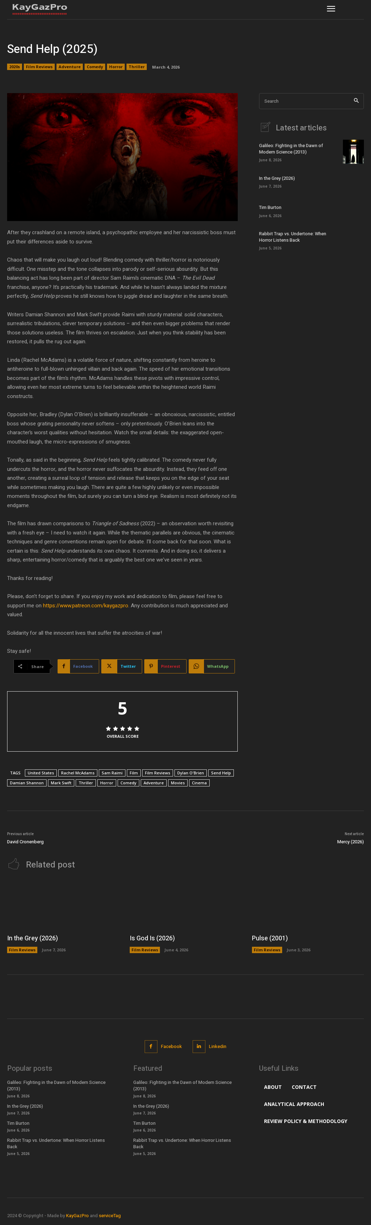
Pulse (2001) (270, 938)
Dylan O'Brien (190, 772)
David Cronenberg (25, 841)
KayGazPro (77, 1215)
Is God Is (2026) (152, 938)
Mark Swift (61, 782)
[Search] (356, 101)
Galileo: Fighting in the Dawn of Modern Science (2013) (291, 148)
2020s (14, 67)
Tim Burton (270, 207)
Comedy (95, 67)
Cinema (199, 782)
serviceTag (110, 1215)
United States (41, 772)
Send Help (221, 772)
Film (134, 772)
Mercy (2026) (350, 841)
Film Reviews (39, 67)
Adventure (70, 67)
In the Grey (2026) (277, 178)
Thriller (137, 67)
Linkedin (217, 1046)
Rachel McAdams (78, 772)
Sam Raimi (112, 772)
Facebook (171, 1046)
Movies (178, 782)
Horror (116, 67)
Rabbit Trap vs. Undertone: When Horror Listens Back (292, 236)
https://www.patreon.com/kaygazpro (85, 605)
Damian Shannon (27, 782)
